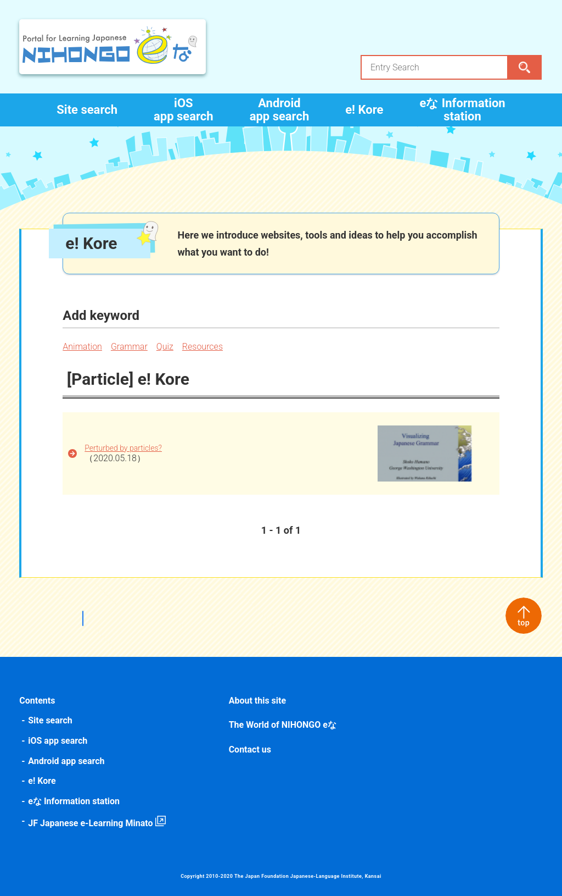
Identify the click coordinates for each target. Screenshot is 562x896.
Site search (87, 110)
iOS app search (183, 109)
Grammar (130, 346)
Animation (83, 346)
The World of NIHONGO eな (282, 725)
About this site (257, 700)
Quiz (166, 346)
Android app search (280, 109)
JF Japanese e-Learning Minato (91, 823)
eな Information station (462, 109)
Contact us (250, 749)
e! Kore (364, 110)
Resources (203, 346)
